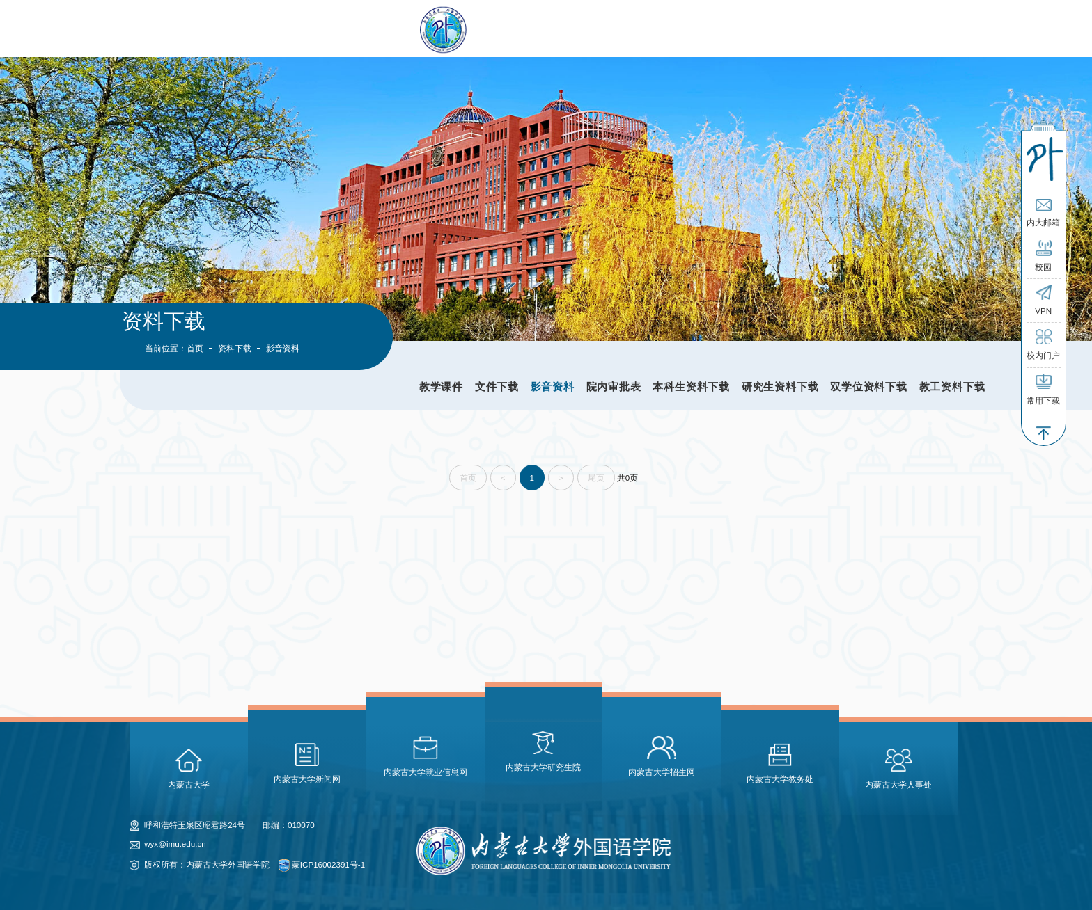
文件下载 (497, 386)
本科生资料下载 (691, 386)
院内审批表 (613, 386)
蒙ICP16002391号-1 (328, 864)
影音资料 (553, 386)
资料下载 (234, 348)
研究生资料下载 (780, 386)
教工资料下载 (952, 386)
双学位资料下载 (868, 386)
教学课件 (441, 386)
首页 (195, 348)
